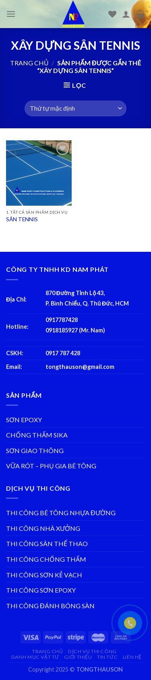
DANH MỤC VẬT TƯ (35, 657)
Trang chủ (29, 63)
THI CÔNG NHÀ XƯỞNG (43, 528)
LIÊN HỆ (132, 657)
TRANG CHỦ (47, 651)
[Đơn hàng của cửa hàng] (75, 108)
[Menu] (11, 14)
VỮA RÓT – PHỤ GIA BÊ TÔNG (51, 466)
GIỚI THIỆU (78, 657)
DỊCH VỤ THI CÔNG (92, 651)
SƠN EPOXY (24, 419)
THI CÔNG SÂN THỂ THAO (47, 543)
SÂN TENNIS (22, 219)
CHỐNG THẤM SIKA (37, 435)
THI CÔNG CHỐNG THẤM (46, 559)
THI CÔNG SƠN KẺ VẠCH (44, 575)
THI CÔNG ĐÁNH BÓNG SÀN (50, 605)
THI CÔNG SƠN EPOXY (41, 590)
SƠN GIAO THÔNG (35, 450)
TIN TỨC (107, 657)
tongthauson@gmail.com (80, 366)
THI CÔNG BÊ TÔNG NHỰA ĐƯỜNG (61, 512)
